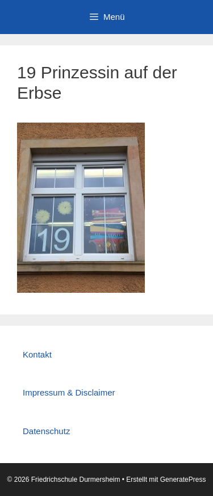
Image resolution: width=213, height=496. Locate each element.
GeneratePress (183, 480)
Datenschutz (46, 431)
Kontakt (37, 354)
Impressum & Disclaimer (69, 392)
